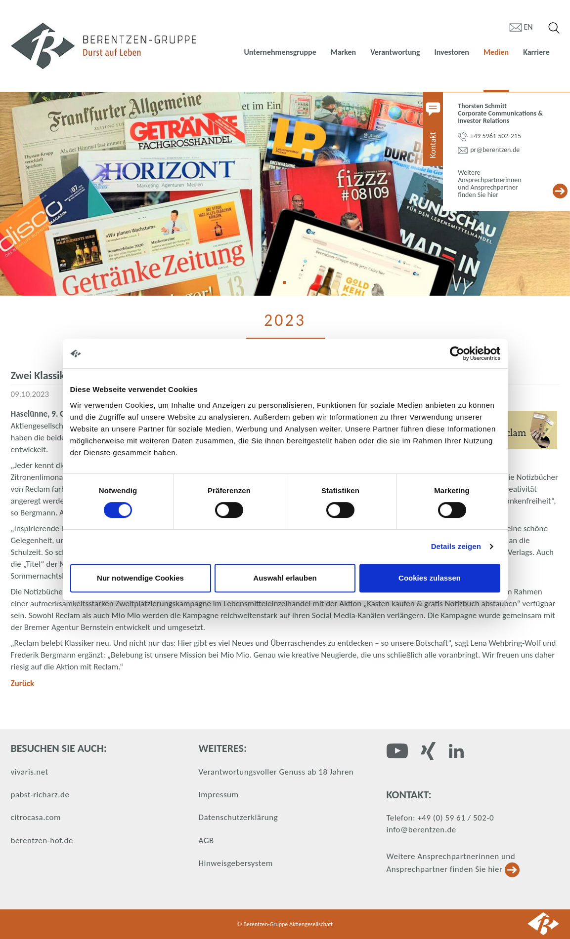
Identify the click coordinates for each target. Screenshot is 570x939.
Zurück (23, 683)
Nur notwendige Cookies (140, 578)
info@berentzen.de (421, 829)
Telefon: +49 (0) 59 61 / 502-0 (440, 818)
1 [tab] (288, 286)
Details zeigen (456, 546)
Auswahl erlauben (284, 578)
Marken (343, 52)
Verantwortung (395, 52)
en (528, 27)
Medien (496, 52)
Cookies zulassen (429, 578)
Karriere (536, 52)
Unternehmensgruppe (280, 52)
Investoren (451, 52)
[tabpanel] (285, 194)
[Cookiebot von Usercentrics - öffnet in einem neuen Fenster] (457, 353)
